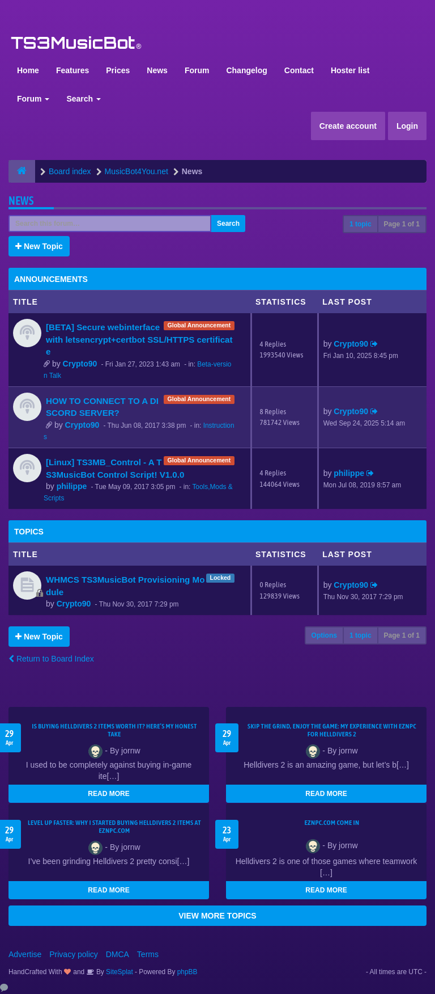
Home (28, 70)
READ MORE (108, 794)
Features (72, 70)
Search (83, 98)
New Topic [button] (39, 246)
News (157, 70)
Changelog (246, 70)
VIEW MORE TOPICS (217, 915)
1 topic (360, 224)
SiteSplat (118, 972)
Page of (402, 224)
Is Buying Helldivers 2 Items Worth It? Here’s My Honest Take (114, 730)
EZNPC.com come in (332, 823)
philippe (72, 486)
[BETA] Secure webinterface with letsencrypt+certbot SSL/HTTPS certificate (139, 339)
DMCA (117, 954)
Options (324, 635)
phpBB (187, 972)
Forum (197, 70)
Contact (299, 70)
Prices (118, 70)
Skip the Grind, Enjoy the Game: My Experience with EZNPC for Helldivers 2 (332, 730)
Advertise (24, 954)
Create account (348, 125)
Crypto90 (80, 363)
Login (407, 125)
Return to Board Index (51, 658)
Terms (148, 954)
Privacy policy (73, 954)
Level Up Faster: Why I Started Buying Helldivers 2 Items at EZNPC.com (114, 827)
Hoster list (350, 70)
